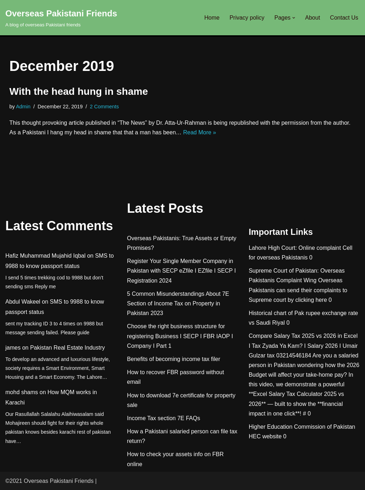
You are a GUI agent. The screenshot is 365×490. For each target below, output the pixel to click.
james (13, 348)
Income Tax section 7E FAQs (163, 418)
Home (212, 18)
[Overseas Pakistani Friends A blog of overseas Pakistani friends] (61, 17)
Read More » (199, 132)
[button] (293, 17)
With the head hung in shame (78, 91)
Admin (23, 106)
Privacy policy (247, 18)
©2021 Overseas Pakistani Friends (49, 481)
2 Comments (104, 106)
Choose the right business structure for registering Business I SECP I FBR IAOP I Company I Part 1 (180, 336)
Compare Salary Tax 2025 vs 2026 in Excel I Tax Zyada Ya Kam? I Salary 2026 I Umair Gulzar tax (303, 345)
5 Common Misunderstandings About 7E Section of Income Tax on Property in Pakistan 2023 (178, 303)
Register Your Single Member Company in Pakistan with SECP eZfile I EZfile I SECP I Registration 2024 (181, 270)
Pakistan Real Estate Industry (67, 348)
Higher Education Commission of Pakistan (302, 427)
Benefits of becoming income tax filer (173, 359)
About (312, 18)
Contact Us (344, 18)
